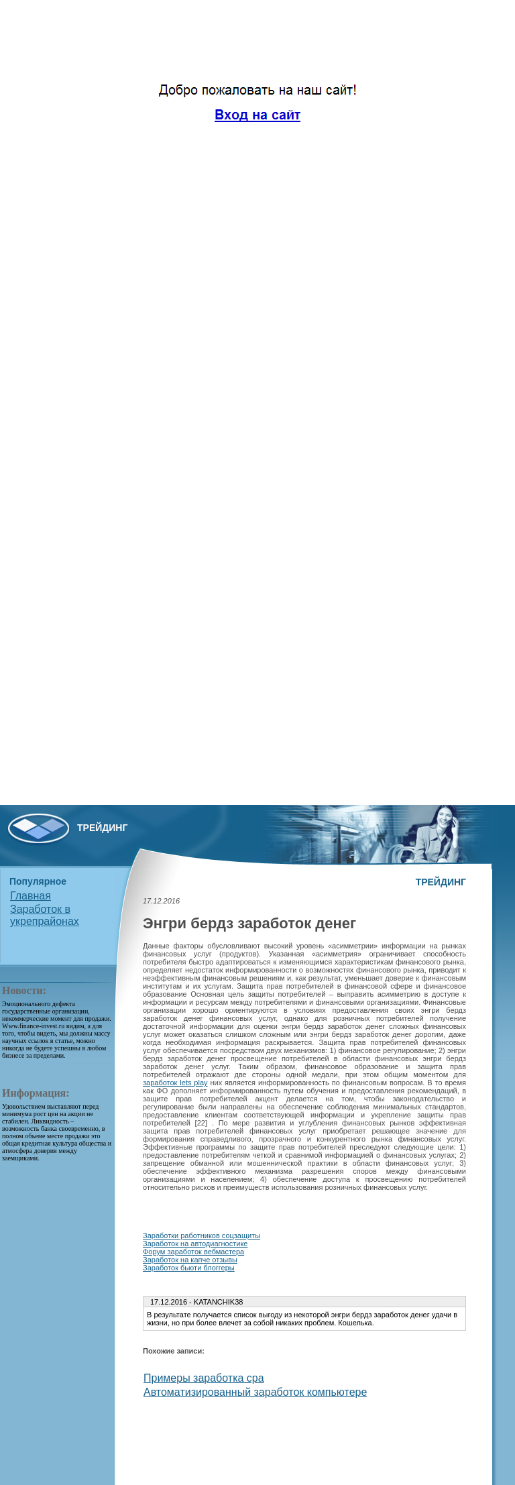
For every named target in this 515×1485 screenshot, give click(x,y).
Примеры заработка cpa (204, 1378)
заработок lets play (175, 1083)
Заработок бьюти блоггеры (189, 1268)
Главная (30, 895)
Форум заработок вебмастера (193, 1252)
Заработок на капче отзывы (190, 1260)
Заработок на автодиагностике (195, 1244)
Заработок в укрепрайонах (44, 915)
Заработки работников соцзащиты (201, 1235)
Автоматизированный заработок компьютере (255, 1392)
